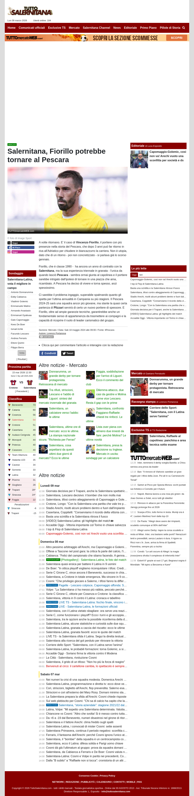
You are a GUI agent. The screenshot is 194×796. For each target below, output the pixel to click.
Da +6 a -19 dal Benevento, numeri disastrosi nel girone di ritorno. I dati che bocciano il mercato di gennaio (113, 717)
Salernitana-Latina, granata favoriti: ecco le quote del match (83, 632)
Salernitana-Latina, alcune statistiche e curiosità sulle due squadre (87, 623)
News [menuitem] (117, 27)
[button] (22, 353)
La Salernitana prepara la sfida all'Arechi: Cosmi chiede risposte (86, 696)
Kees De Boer (18, 324)
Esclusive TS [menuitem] (57, 27)
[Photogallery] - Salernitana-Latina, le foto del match (86, 559)
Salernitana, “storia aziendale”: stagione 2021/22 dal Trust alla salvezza (97, 705)
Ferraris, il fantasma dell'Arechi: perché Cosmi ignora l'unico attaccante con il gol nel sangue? (104, 734)
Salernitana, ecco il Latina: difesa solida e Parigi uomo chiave (84, 743)
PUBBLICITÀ (88, 782)
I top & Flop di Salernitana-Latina (66, 529)
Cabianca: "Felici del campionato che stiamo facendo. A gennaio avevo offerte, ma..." (99, 555)
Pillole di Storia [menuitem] (170, 27)
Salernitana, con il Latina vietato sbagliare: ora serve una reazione (87, 610)
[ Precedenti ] (21, 391)
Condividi (48, 353)
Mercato (52, 330)
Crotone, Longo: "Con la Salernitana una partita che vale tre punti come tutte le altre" (99, 503)
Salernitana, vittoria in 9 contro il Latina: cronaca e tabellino (83, 598)
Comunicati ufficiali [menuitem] (32, 27)
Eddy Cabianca (18, 296)
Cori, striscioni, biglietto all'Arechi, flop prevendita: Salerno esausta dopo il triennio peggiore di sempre (110, 688)
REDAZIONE (72, 782)
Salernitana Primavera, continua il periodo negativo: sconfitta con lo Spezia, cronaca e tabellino (106, 730)
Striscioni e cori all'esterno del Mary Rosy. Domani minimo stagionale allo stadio (96, 692)
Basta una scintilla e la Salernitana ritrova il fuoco (77, 516)
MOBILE (130, 782)
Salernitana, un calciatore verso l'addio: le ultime (64, 412)
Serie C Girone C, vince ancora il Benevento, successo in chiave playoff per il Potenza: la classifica (108, 572)
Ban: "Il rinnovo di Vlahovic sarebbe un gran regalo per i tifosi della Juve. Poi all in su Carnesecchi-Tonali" (157, 475)
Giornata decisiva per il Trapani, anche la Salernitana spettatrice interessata (93, 491)
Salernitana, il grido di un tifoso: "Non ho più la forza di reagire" (85, 661)
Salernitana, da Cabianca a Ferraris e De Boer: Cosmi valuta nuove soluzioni (94, 751)
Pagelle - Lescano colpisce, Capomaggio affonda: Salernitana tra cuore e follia (101, 585)
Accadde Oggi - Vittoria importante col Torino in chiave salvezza (86, 525)
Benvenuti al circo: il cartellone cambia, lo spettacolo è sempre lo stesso (91, 666)
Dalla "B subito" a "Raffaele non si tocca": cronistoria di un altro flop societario (94, 760)
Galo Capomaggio (20, 320)
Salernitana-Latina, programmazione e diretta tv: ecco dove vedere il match (93, 683)
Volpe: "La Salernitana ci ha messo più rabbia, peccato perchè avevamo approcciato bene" (103, 589)
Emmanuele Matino (21, 306)
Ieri (141, 274)
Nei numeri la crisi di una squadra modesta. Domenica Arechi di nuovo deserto (95, 679)
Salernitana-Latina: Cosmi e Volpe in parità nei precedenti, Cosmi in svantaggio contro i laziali (105, 756)
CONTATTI (119, 782)
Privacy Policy (107, 775)
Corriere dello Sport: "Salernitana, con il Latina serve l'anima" (84, 644)
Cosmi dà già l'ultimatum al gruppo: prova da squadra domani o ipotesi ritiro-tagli (96, 747)
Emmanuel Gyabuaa (21, 315)
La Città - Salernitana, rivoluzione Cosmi (71, 657)
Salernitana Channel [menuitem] (96, 27)
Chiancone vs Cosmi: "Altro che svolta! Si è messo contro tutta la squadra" (93, 713)
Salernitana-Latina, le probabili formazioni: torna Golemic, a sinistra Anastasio (95, 649)
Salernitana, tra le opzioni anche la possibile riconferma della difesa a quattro (94, 619)
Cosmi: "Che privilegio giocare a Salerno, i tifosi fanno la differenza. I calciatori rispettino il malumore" (109, 581)
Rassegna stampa (143, 401)
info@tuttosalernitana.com (115, 791)
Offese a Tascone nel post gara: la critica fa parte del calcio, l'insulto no (90, 551)
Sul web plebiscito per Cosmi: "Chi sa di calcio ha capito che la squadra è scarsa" (97, 700)
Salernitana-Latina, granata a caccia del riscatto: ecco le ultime (85, 627)
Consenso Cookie (88, 775)
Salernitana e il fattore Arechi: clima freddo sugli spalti (79, 722)
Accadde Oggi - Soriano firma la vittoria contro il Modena (81, 653)
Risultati (22, 359)
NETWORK (58, 782)
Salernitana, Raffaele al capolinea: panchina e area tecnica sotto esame (167, 440)
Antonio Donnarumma (22, 292)
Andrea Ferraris (19, 338)
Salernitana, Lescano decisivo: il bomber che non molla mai (83, 495)
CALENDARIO (104, 782)
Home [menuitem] (11, 27)
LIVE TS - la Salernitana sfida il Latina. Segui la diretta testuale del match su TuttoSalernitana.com (108, 636)
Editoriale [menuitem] (130, 27)
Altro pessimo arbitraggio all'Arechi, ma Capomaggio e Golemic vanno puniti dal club (99, 547)
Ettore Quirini (17, 343)
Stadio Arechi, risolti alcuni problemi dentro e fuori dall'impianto (85, 508)
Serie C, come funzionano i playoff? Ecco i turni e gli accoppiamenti (88, 615)
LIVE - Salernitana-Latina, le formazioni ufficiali (82, 606)
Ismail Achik (17, 329)
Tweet (68, 353)
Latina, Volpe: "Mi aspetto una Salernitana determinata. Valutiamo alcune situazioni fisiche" (103, 709)
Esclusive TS (140, 430)
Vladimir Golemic (19, 301)
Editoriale (137, 145)
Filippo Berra (17, 347)
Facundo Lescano (20, 333)
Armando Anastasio (21, 310)
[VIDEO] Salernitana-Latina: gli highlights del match (78, 520)
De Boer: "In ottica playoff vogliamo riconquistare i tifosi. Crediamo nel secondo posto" (100, 568)
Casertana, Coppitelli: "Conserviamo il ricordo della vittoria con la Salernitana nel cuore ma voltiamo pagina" (114, 512)
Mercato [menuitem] (74, 27)
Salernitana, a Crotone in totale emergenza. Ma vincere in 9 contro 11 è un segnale (98, 576)
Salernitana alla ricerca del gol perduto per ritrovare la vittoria (84, 640)
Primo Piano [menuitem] (148, 27)
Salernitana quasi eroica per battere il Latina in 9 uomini (81, 564)
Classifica (15, 398)
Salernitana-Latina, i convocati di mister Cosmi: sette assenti (84, 726)
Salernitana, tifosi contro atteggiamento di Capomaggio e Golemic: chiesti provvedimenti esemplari (108, 499)
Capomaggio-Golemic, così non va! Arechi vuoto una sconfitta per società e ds (95, 533)
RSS (139, 782)
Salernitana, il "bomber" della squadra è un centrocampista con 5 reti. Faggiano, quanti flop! (103, 739)
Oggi (134, 274)
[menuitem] (183, 27)
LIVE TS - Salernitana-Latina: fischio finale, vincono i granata (90, 602)
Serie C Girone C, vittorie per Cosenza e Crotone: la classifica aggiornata (92, 593)
